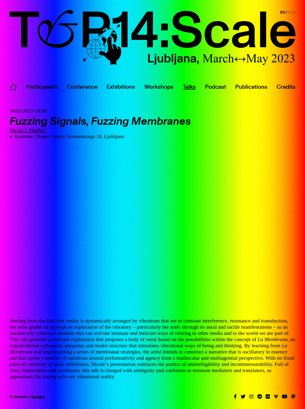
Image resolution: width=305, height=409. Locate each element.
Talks (189, 86)
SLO (291, 12)
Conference (82, 86)
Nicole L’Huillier (28, 130)
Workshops (158, 86)
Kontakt (37, 396)
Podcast (215, 86)
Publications (251, 86)
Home (13, 87)
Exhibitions (121, 86)
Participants (42, 86)
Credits (286, 86)
